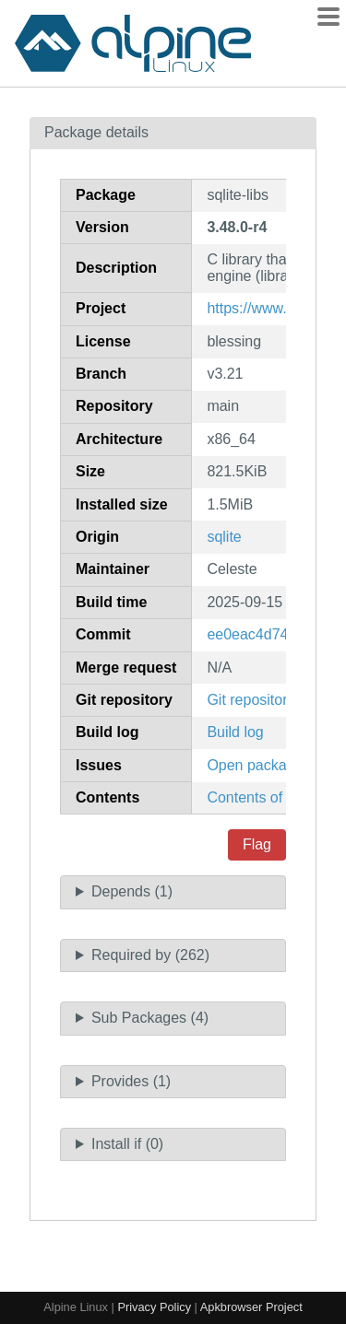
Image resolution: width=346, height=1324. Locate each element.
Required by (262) (150, 955)
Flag (257, 844)
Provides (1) (131, 1081)
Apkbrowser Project (251, 1307)
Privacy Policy (154, 1307)
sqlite (224, 537)
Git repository (250, 700)
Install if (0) (127, 1144)
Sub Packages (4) (150, 1017)
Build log (235, 732)
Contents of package (274, 797)
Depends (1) (132, 891)
